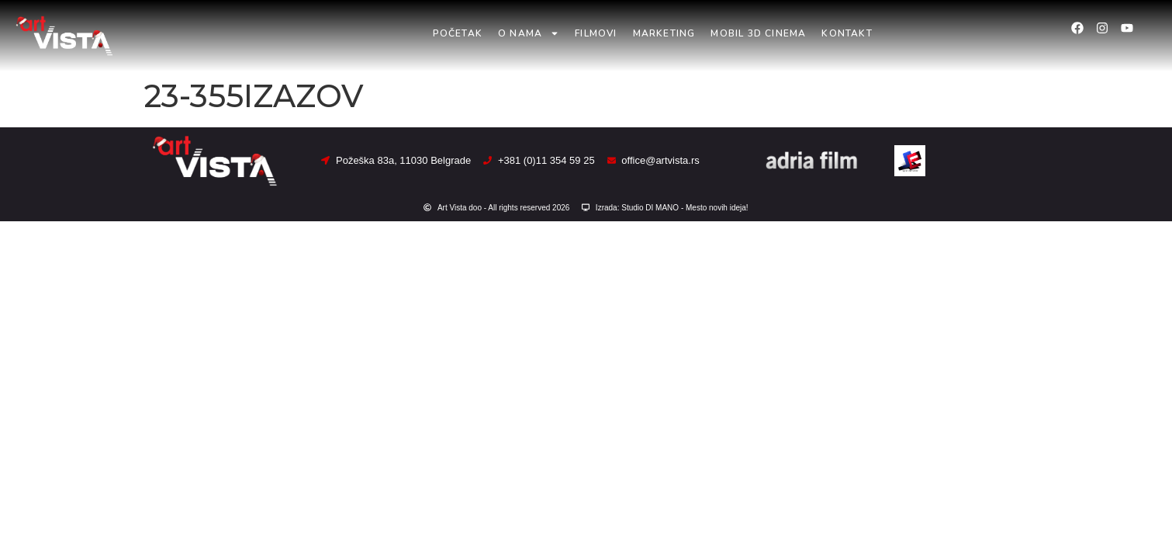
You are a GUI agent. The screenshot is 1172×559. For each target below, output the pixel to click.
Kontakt (846, 33)
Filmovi (596, 33)
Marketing (664, 33)
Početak (457, 33)
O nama (528, 33)
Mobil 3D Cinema (758, 33)
